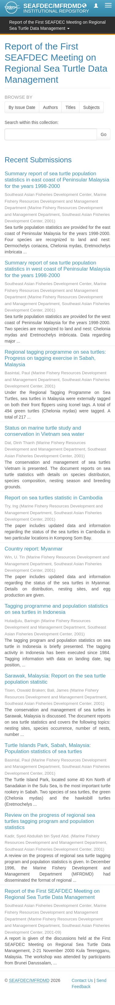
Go (103, 134)
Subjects (91, 107)
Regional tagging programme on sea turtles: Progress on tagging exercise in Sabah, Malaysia (55, 358)
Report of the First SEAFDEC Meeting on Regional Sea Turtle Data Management (52, 894)
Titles (70, 107)
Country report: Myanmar (34, 549)
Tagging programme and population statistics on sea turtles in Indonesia (56, 609)
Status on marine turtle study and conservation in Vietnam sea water (44, 431)
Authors (50, 107)
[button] (84, 5)
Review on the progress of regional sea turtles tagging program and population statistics (50, 821)
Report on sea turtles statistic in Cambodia (53, 498)
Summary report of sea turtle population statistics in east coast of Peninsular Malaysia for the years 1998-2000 (57, 180)
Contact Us (82, 980)
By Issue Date (22, 107)
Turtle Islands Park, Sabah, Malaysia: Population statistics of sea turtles (48, 748)
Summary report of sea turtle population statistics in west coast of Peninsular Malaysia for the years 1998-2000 (57, 269)
